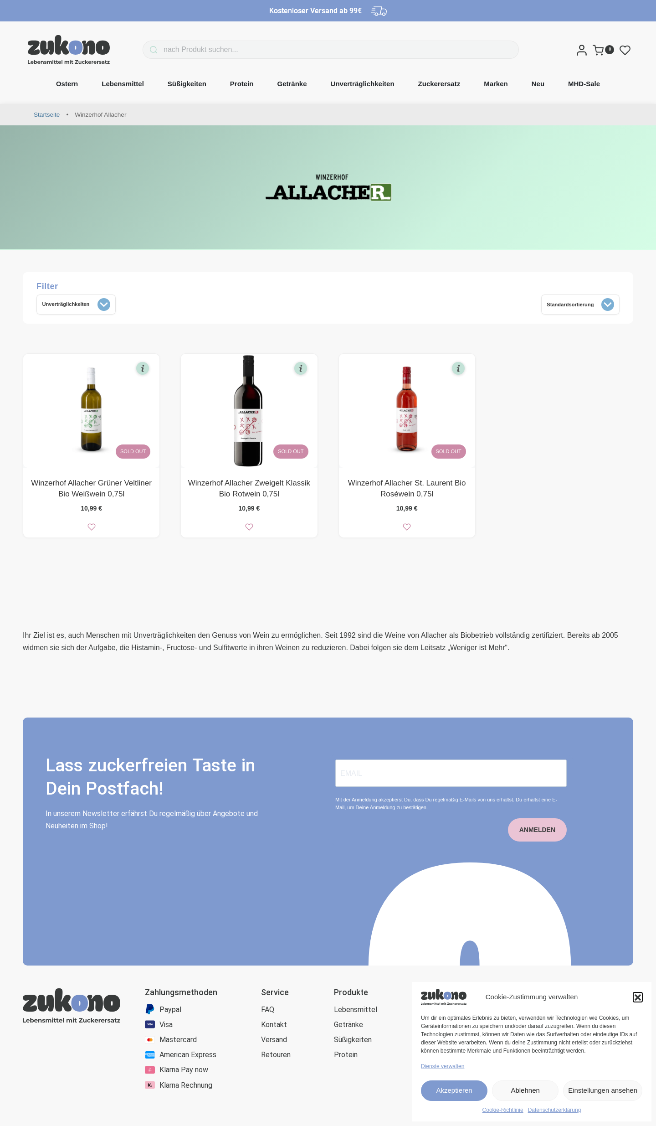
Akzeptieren (454, 1090)
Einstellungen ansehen (602, 1090)
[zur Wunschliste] (91, 530)
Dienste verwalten (442, 1066)
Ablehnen (525, 1090)
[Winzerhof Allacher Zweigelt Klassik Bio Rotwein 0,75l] (249, 414)
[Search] (140, 49)
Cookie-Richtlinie (502, 1110)
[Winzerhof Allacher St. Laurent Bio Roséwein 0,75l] (407, 414)
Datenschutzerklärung (554, 1110)
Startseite (47, 114)
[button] (637, 997)
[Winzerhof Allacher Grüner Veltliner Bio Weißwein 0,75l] (91, 414)
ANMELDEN (537, 848)
